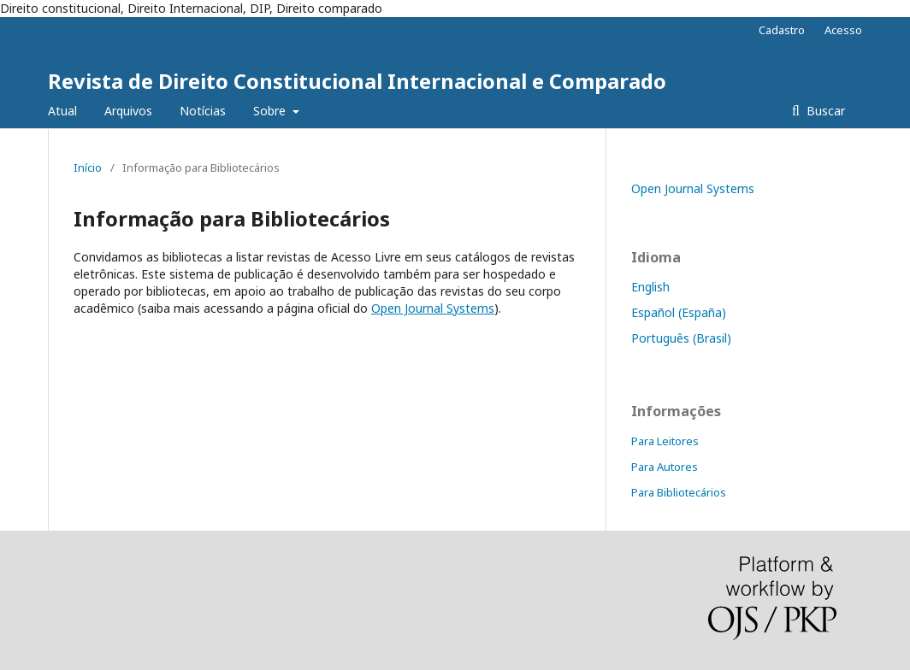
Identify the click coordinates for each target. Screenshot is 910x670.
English (650, 287)
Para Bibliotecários (678, 492)
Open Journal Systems (432, 308)
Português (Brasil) (681, 338)
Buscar (824, 111)
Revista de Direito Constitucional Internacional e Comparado (357, 81)
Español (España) (678, 312)
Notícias (203, 111)
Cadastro (782, 30)
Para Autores (664, 466)
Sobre (271, 111)
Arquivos (128, 111)
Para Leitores (665, 441)
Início (88, 167)
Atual (62, 111)
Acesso (843, 30)
